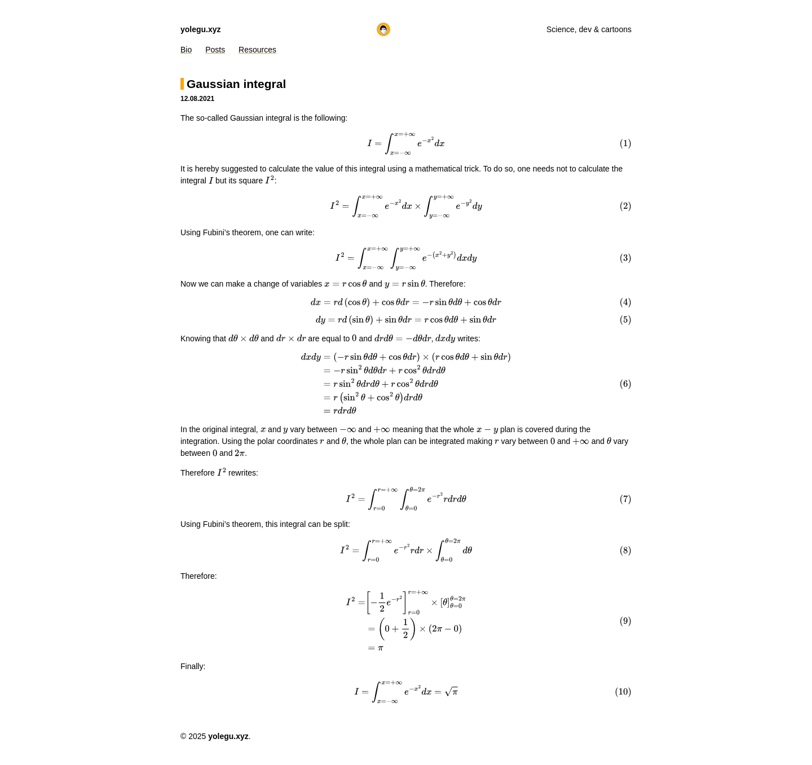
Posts (215, 49)
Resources (257, 49)
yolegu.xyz (200, 29)
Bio (186, 49)
